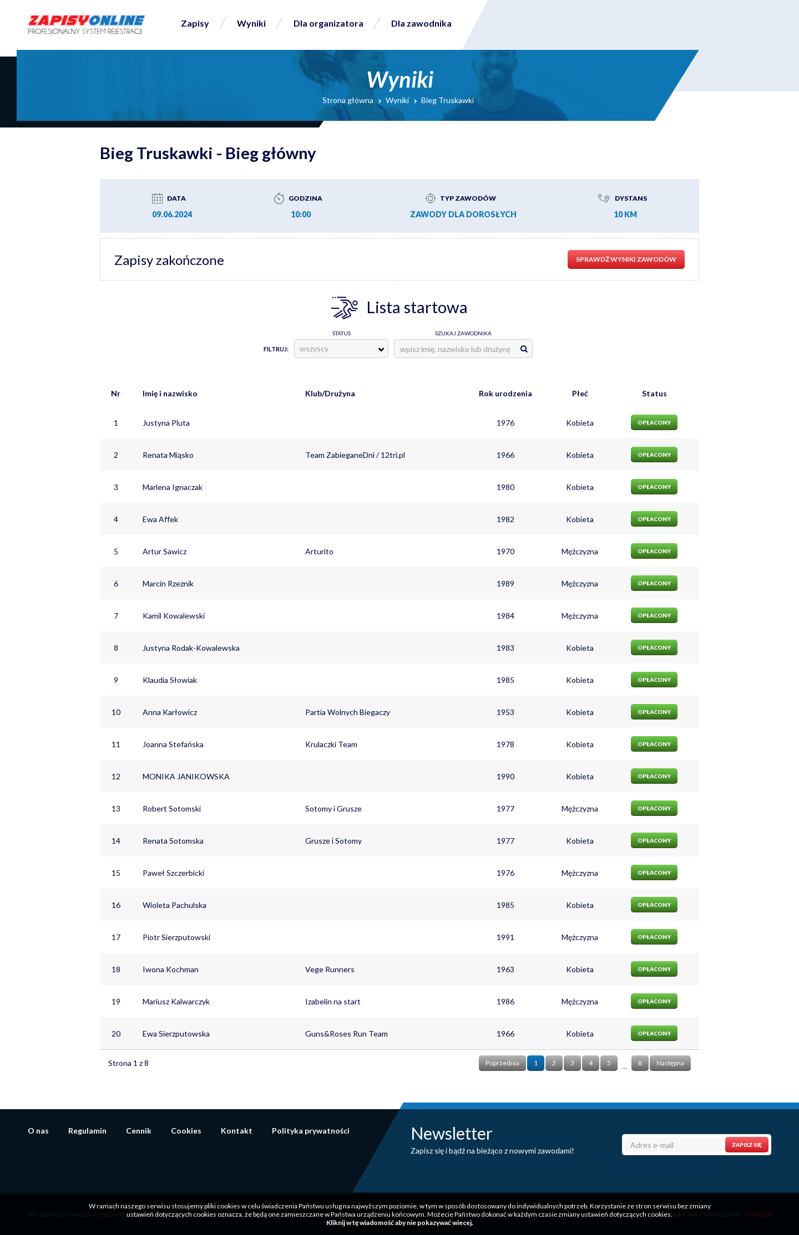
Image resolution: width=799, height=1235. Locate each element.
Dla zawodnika (421, 23)
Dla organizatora (328, 23)
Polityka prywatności (311, 1130)
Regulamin (87, 1130)
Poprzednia (502, 1063)
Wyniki (251, 23)
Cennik (138, 1130)
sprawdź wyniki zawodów (626, 259)
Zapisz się (747, 1144)
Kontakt (236, 1130)
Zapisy (195, 23)
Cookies (186, 1130)
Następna (670, 1063)
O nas (38, 1130)
